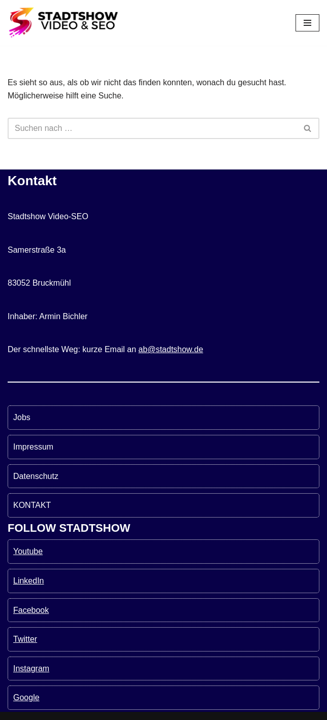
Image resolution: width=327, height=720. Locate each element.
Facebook (31, 610)
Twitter (25, 639)
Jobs (21, 417)
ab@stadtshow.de (171, 349)
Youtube (28, 551)
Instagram (31, 668)
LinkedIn (28, 580)
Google (26, 697)
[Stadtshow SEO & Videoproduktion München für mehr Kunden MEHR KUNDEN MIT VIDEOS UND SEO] (63, 23)
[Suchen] (152, 128)
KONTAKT (32, 505)
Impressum (33, 446)
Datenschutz (35, 476)
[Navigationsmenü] (307, 22)
